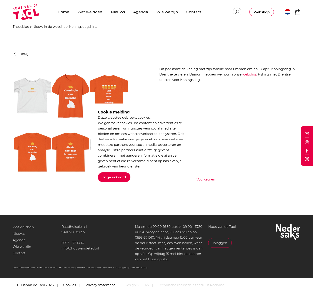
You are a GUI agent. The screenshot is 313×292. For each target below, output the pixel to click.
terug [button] (21, 54)
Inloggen (220, 243)
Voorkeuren (205, 179)
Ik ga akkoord (114, 177)
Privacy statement (100, 285)
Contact (19, 253)
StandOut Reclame (208, 285)
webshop (249, 74)
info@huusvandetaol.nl (80, 248)
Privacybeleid (75, 267)
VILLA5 (143, 285)
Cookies (69, 285)
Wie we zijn (22, 246)
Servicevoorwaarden (101, 267)
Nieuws (19, 233)
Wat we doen (23, 227)
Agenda (19, 240)
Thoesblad (21, 27)
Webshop (262, 12)
